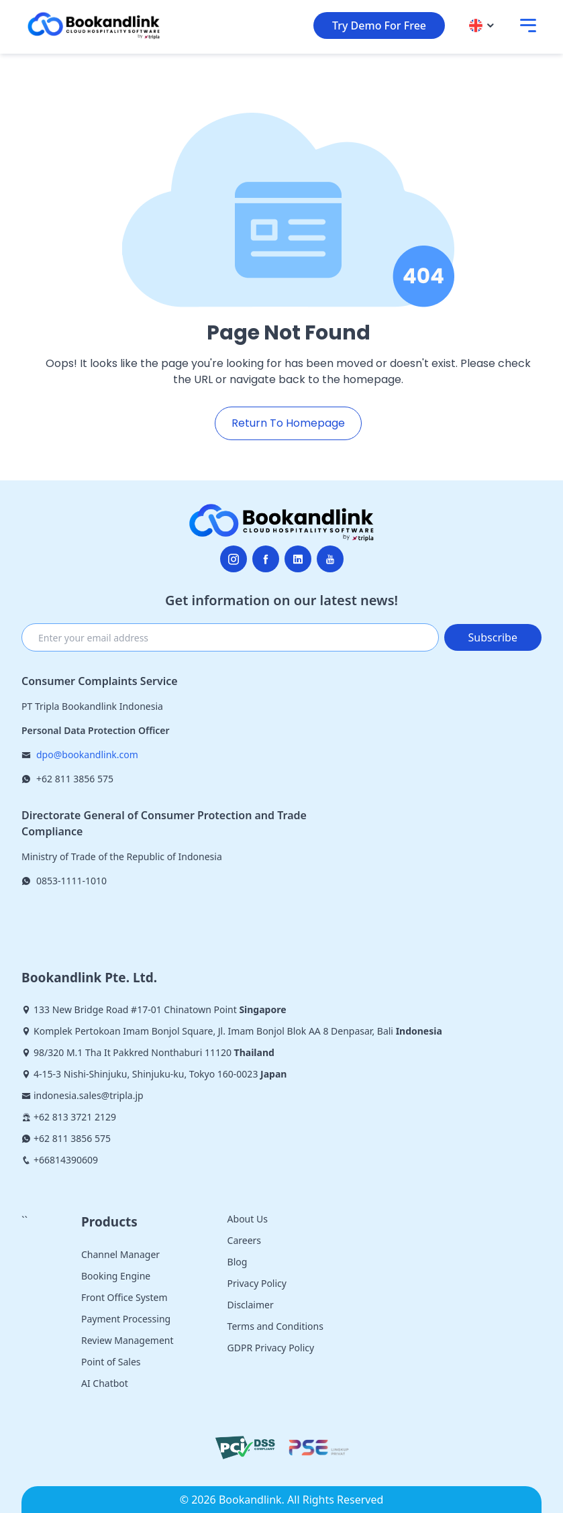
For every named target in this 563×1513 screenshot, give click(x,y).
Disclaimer (250, 1304)
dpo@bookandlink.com (87, 754)
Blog (237, 1261)
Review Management (127, 1340)
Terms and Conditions (275, 1326)
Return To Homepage (288, 423)
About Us (247, 1218)
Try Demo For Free (379, 25)
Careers (244, 1240)
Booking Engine (115, 1275)
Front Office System (124, 1297)
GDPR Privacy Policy (271, 1347)
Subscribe (492, 637)
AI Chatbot (104, 1383)
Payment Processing (125, 1318)
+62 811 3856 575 (74, 778)
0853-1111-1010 (71, 880)
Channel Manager (120, 1254)
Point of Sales (111, 1361)
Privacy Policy (257, 1283)
